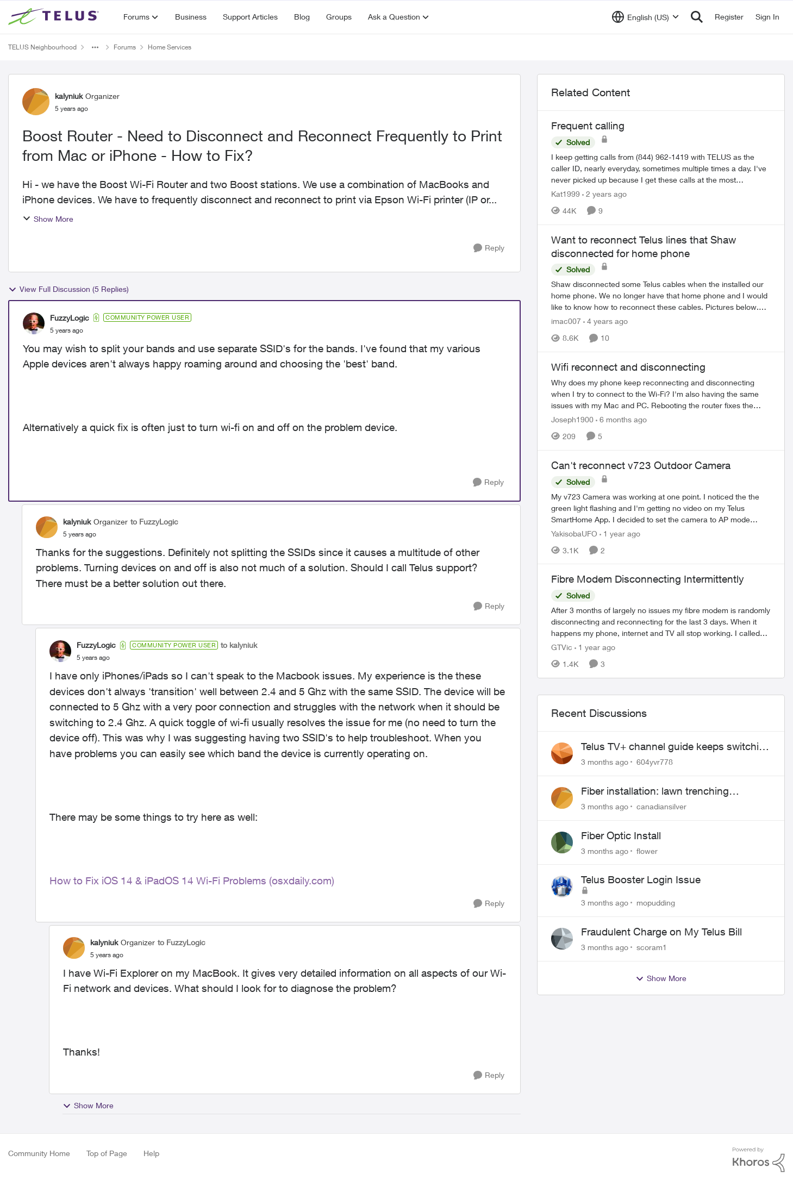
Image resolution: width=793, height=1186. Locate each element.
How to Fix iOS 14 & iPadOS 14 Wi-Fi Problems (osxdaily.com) (191, 881)
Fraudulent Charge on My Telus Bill (661, 932)
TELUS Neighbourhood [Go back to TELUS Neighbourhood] (42, 47)
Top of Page (106, 1153)
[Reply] (489, 248)
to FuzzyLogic (154, 521)
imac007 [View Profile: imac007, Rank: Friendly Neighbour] (566, 321)
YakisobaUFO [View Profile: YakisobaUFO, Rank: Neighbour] (574, 533)
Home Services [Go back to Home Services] (169, 47)
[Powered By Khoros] (759, 1159)
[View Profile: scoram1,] (562, 939)
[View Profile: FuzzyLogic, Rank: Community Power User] (34, 323)
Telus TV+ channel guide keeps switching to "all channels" (676, 746)
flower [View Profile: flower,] (647, 850)
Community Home (39, 1153)
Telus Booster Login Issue (641, 879)
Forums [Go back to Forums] (125, 47)
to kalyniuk (239, 645)
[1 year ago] (620, 533)
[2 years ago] (604, 193)
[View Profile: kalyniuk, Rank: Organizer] (35, 101)
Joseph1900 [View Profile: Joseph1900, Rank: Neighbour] (572, 419)
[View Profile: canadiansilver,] (562, 798)
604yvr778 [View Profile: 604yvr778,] (654, 761)
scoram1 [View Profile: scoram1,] (651, 947)
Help (151, 1153)
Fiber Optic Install (621, 835)
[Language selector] (645, 17)
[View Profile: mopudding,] (562, 886)
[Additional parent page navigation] (95, 47)
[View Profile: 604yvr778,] (562, 753)
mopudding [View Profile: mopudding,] (655, 902)
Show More (47, 218)
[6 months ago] (621, 419)
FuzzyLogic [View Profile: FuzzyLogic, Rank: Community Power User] (69, 317)
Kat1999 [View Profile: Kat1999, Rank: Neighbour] (565, 193)
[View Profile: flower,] (562, 842)
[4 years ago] (605, 321)
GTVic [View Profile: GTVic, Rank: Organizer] (561, 647)
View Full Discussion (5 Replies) (68, 289)
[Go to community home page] (55, 17)
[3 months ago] (604, 761)
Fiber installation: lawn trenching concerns (655, 791)
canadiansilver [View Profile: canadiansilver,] (661, 806)
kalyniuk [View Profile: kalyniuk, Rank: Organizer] (69, 96)
